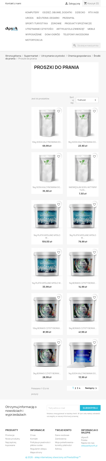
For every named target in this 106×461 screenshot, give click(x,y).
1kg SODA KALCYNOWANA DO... (82, 373)
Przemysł (68, 17)
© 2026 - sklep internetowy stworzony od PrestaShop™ (53, 457)
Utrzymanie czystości (39, 28)
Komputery (32, 12)
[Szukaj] (86, 45)
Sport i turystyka (36, 23)
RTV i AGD (93, 12)
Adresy (58, 448)
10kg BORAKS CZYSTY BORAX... (47, 328)
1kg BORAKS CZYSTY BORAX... (82, 283)
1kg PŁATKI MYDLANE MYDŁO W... (47, 283)
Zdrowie (56, 23)
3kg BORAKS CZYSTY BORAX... (47, 373)
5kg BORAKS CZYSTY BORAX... (83, 328)
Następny (91, 388)
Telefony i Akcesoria (76, 34)
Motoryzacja (34, 39)
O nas (33, 435)
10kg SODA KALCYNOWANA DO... (47, 142)
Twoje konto (63, 430)
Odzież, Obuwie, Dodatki (57, 12)
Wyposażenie (33, 34)
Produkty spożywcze (78, 23)
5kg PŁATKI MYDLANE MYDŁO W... (47, 236)
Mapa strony (36, 452)
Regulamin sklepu (38, 448)
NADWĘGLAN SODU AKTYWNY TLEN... (83, 188)
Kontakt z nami (13, 3)
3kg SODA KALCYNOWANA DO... (82, 142)
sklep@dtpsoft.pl (89, 445)
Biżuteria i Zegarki (48, 17)
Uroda (29, 17)
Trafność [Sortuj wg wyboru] (87, 100)
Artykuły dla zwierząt (70, 28)
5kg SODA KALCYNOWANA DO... (47, 187)
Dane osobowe (62, 435)
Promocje (9, 435)
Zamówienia (60, 438)
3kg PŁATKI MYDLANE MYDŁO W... (82, 236)
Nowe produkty (12, 438)
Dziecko (80, 12)
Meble (91, 28)
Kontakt (34, 438)
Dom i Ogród (52, 34)
